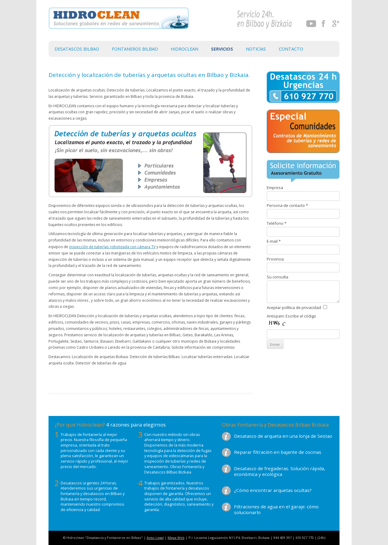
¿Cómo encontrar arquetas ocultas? (273, 490)
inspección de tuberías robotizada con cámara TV (112, 246)
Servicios (222, 49)
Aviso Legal (155, 538)
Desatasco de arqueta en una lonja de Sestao (283, 436)
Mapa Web (176, 538)
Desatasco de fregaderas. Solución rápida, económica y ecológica (279, 471)
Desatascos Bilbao (77, 49)
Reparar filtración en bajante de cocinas (277, 452)
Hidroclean (184, 49)
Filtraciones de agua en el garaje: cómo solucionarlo (276, 509)
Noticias (256, 49)
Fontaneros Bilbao (135, 49)
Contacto (291, 49)
